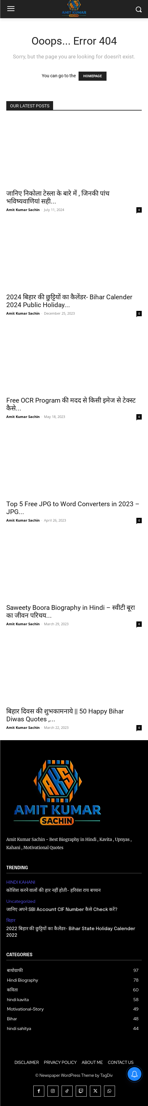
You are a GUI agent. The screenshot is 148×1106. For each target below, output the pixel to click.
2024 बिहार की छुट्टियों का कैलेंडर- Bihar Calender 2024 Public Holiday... (69, 301)
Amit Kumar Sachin (23, 209)
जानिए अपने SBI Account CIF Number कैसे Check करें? (62, 909)
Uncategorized (20, 901)
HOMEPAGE (92, 76)
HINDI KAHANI (20, 882)
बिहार (10, 920)
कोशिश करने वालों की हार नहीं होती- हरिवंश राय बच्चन (53, 890)
